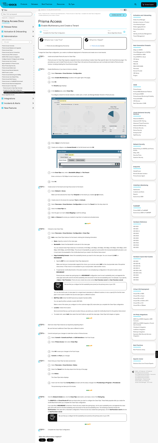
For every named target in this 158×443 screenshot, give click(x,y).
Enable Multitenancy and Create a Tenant (14, 92)
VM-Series (136, 73)
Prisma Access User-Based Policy (10, 77)
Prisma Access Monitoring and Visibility (11, 74)
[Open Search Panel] (135, 4)
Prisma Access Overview (8, 45)
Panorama (136, 68)
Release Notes (10, 27)
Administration (10, 36)
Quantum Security (138, 157)
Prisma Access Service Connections (11, 52)
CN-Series (136, 59)
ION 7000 (136, 243)
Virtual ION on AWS (138, 293)
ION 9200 (136, 247)
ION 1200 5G (136, 266)
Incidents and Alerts (138, 192)
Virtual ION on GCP (138, 298)
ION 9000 (136, 245)
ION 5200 (136, 240)
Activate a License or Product (141, 22)
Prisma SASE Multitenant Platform (142, 91)
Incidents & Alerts (12, 103)
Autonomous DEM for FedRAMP (142, 212)
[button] (156, 354)
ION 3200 (136, 238)
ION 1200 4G (136, 263)
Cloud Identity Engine (139, 24)
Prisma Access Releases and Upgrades (11, 48)
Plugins (135, 75)
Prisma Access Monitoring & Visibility (143, 96)
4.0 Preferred (145, 380)
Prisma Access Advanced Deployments (11, 83)
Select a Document (6, 39)
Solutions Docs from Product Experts (143, 363)
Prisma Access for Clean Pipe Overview (12, 88)
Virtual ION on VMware (139, 305)
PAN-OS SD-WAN (138, 66)
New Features (10, 108)
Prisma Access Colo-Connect (9, 61)
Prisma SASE (138, 380)
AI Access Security (138, 128)
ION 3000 (136, 235)
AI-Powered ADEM (138, 94)
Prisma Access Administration (58, 13)
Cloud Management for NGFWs (142, 52)
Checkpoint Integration (139, 327)
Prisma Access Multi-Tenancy (9, 79)
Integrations (9, 98)
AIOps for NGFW (137, 50)
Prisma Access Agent (139, 176)
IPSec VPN (136, 153)
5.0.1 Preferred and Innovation (142, 374)
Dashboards (136, 189)
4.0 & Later (149, 382)
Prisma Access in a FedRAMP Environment (12, 81)
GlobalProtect (137, 171)
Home (39, 13)
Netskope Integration (139, 332)
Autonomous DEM (138, 196)
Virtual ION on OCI (138, 303)
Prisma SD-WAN (137, 98)
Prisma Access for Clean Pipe (9, 85)
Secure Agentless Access (8, 94)
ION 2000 (136, 233)
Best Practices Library (139, 349)
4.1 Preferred (149, 371)
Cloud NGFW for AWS (139, 54)
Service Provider (137, 71)
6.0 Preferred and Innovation (142, 376)
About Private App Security (8, 65)
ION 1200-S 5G (137, 273)
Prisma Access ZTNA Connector (10, 54)
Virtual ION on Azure (138, 296)
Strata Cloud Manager (139, 19)
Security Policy (137, 155)
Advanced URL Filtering (139, 121)
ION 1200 (135, 229)
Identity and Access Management (142, 33)
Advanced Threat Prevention (141, 123)
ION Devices (136, 101)
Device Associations (138, 29)
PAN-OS (135, 64)
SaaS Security (137, 135)
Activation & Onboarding (15, 31)
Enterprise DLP (137, 132)
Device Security (137, 130)
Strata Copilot (148, 4)
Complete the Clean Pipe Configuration (12, 90)
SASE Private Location (7, 72)
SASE (136, 371)
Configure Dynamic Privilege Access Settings (13, 59)
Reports (135, 194)
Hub (134, 31)
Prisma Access (45, 13)
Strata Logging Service (139, 27)
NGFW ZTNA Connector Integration (11, 56)
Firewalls (135, 61)
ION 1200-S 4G (137, 270)
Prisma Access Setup (7, 50)
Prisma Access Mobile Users (9, 68)
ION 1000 (136, 226)
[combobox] (17, 14)
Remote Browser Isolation (140, 173)
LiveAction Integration (139, 329)
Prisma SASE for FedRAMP (140, 210)
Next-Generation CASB (139, 103)
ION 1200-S (136, 231)
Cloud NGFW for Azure (139, 57)
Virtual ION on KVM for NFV (140, 300)
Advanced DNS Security (139, 125)
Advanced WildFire (138, 118)
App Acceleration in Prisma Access (10, 63)
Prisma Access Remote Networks (10, 70)
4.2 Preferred (142, 371)
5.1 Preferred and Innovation (142, 372)
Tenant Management (139, 36)
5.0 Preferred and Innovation (142, 377)
